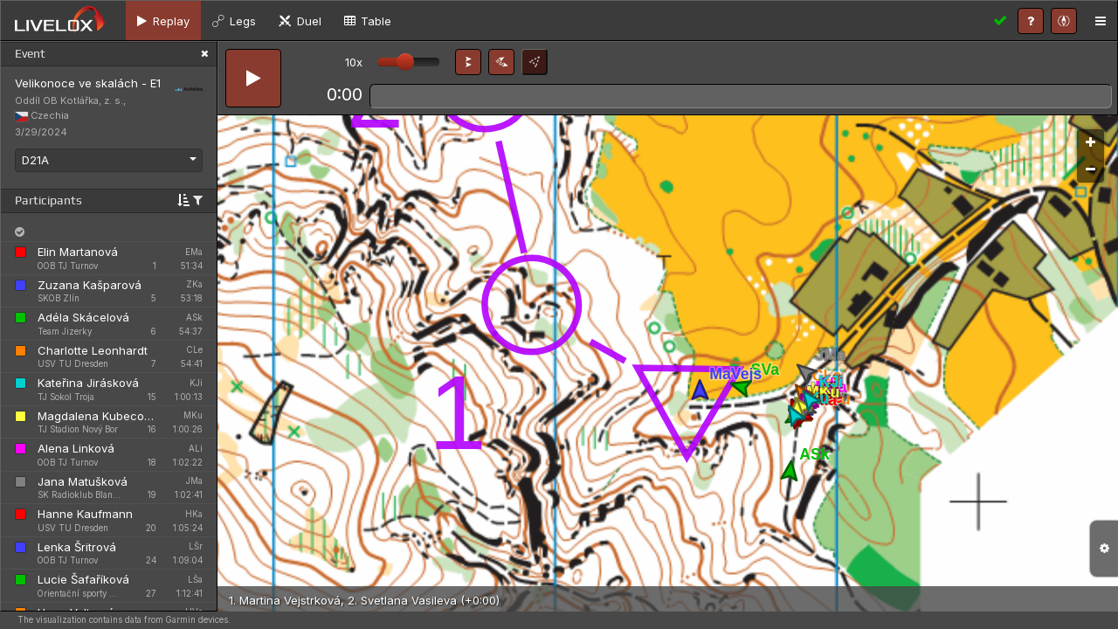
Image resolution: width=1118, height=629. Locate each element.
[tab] (163, 20)
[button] (468, 62)
